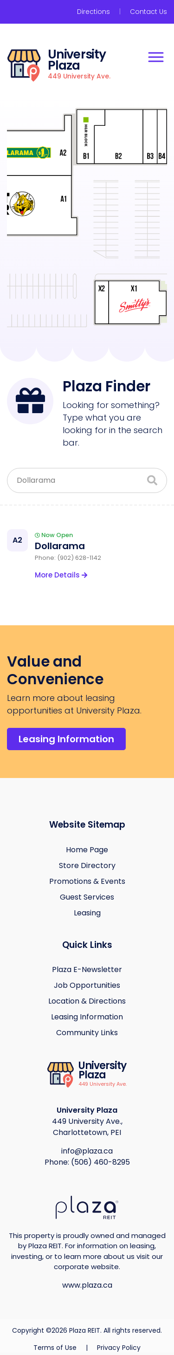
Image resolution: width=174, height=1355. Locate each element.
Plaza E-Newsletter (87, 969)
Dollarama (60, 545)
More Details (61, 575)
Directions (93, 11)
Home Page (87, 849)
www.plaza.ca (87, 1285)
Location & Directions (87, 1001)
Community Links (87, 1032)
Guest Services (87, 897)
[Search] (152, 480)
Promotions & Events (87, 881)
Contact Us (148, 11)
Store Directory (87, 865)
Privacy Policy (119, 1347)
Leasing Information (66, 739)
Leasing (87, 913)
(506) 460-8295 (100, 1162)
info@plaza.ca (87, 1151)
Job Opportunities (87, 985)
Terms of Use (55, 1347)
